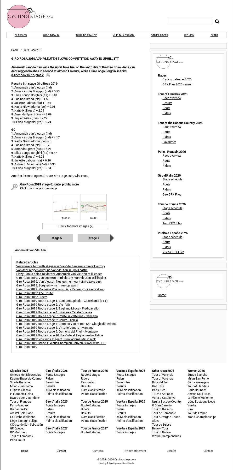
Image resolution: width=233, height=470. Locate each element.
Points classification (58, 394)
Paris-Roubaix (19, 405)
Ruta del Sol (160, 382)
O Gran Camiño (162, 405)
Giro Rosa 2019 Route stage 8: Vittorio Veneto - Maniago (54, 327)
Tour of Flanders (20, 401)
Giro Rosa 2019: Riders (31, 297)
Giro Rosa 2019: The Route (34, 293)
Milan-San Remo (198, 378)
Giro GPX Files (172, 194)
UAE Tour (158, 386)
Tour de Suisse (161, 424)
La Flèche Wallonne (22, 417)
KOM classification (57, 390)
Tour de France (86, 35)
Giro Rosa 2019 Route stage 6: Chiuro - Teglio (47, 320)
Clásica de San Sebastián (26, 424)
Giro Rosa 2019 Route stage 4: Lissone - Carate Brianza (54, 312)
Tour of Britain (161, 432)
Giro (190, 409)
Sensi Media (128, 463)
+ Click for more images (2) (75, 226)
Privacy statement (135, 450)
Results (167, 103)
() (30, 75)
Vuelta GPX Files (173, 252)
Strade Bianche (20, 382)
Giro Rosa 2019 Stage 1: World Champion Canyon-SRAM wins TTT (61, 343)
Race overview (172, 98)
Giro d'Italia (51, 35)
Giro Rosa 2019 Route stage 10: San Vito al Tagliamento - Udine (59, 335)
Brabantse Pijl (19, 409)
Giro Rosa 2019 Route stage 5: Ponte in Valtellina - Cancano (57, 316)
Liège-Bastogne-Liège (23, 420)
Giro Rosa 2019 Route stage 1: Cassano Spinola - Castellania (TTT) (62, 300)
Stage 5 (56, 238)
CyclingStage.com (32, 16)
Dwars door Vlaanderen (25, 397)
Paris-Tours (17, 440)
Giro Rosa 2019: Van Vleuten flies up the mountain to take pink (59, 281)
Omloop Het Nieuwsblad (25, 374)
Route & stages (55, 374)
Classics (21, 35)
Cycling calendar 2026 (177, 79)
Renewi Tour (160, 428)
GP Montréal (18, 432)
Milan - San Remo (21, 386)
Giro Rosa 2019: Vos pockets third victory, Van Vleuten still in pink (61, 277)
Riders (167, 113)
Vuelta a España (124, 35)
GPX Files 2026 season (178, 84)
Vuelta (192, 405)
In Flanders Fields (21, 394)
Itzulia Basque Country (167, 401)
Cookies (171, 450)
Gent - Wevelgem (198, 382)
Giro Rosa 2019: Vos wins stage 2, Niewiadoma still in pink (56, 339)
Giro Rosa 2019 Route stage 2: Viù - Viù (43, 304)
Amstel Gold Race (21, 413)
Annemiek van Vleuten (30, 250)
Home (14, 50)
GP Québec (17, 428)
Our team (98, 450)
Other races (159, 35)
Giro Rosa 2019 (26, 347)
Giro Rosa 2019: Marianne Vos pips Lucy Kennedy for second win (60, 289)
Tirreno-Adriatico (163, 394)
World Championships (166, 436)
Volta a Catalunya (164, 397)
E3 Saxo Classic (20, 390)
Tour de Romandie (164, 413)
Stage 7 (94, 238)
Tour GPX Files (172, 223)
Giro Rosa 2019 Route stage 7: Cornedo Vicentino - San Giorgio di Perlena (66, 323)
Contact (208, 450)
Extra (214, 35)
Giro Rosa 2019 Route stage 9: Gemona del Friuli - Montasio (57, 331)
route (49, 175)
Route (166, 108)
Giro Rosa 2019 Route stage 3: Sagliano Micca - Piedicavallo (57, 308)
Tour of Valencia (162, 374)
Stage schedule (172, 179)
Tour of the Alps (162, 409)
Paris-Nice (158, 390)
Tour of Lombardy (21, 436)
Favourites (169, 142)
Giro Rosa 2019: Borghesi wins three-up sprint (47, 285)
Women (189, 35)
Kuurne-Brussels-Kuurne (25, 378)
